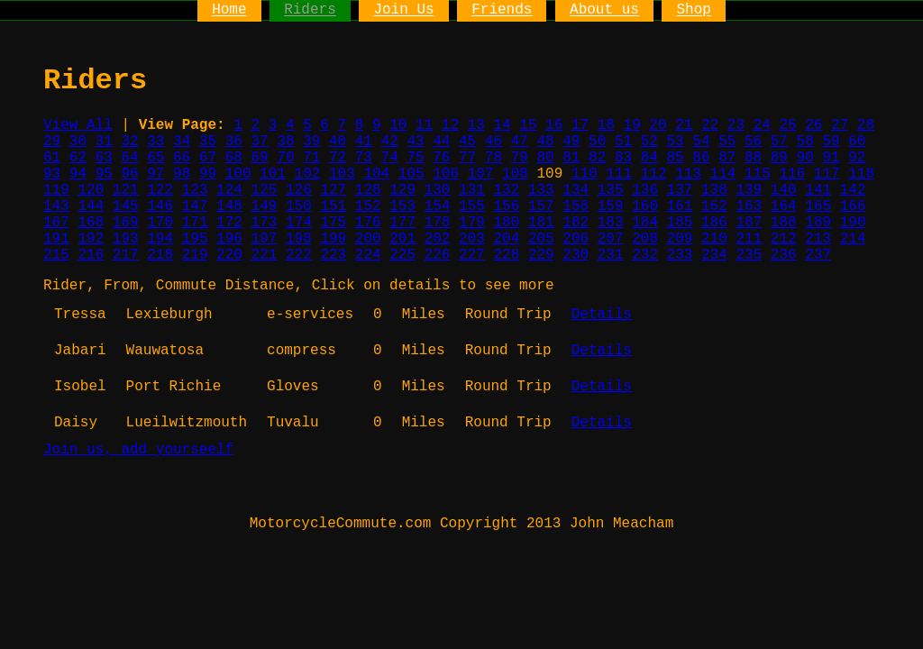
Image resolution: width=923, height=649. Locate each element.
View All (78, 125)
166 (853, 206)
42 (389, 141)
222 (299, 255)
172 (229, 223)
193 (126, 239)
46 (493, 141)
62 (78, 158)
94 (78, 174)
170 (160, 223)
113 (688, 174)
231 (611, 255)
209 (680, 239)
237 (818, 255)
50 (597, 141)
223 (333, 255)
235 (749, 255)
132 (506, 190)
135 (611, 190)
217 (126, 255)
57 (779, 141)
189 (818, 223)
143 (56, 206)
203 (472, 239)
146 (160, 206)
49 (571, 141)
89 (779, 158)
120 (91, 190)
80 (544, 158)
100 (238, 174)
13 (476, 125)
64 (129, 158)
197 (264, 239)
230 (575, 255)
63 (104, 158)
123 (195, 190)
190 (853, 223)
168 (91, 223)
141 (818, 190)
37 (260, 141)
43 (415, 141)
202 (438, 239)
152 (368, 206)
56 (753, 141)
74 (389, 158)
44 (441, 141)
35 (207, 141)
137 (680, 190)
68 (233, 158)
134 (575, 190)
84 (649, 158)
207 (611, 239)
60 (856, 141)
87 (727, 158)
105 (411, 174)
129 (402, 190)
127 (333, 190)
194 (160, 239)
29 (51, 141)
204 (506, 239)
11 (424, 125)
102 (308, 174)
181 (541, 223)
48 (544, 141)
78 (493, 158)
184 (645, 223)
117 (827, 174)
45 (467, 141)
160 (645, 206)
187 (749, 223)
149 (264, 206)
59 (830, 141)
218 (160, 255)
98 (181, 174)
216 (91, 255)
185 (680, 223)
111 (619, 174)
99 (207, 174)
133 (541, 190)
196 (229, 239)
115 (758, 174)
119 (56, 190)
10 (398, 125)
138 (714, 190)
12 (450, 125)
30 (78, 141)
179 (472, 223)
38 (285, 141)
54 (700, 141)
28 (865, 125)
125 (264, 190)
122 (160, 190)
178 (438, 223)
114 (723, 174)
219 (195, 255)
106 (446, 174)
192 (91, 239)
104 (376, 174)
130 (438, 190)
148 (229, 206)
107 (481, 174)
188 (784, 223)
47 (519, 141)
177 (402, 223)
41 (363, 141)
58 (805, 141)
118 (861, 174)
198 (299, 239)
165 (818, 206)
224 (368, 255)
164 (784, 206)
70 (285, 158)
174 (299, 223)
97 (155, 174)
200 (368, 239)
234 (714, 255)
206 (575, 239)
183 (611, 223)
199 (333, 239)
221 (264, 255)
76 (441, 158)
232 (645, 255)
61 (51, 158)
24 (762, 125)
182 (575, 223)
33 (155, 141)
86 (700, 158)
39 (311, 141)
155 (472, 206)
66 (181, 158)
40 (337, 141)
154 (438, 206)
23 (736, 125)
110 (584, 174)
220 (229, 255)
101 (273, 174)
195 (195, 239)
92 (856, 158)
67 (207, 158)
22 (709, 125)
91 (830, 158)
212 (784, 239)
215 (56, 255)
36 (233, 141)
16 (553, 125)
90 (805, 158)
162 (714, 206)
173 (264, 223)
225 (402, 255)
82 (597, 158)
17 (580, 125)
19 (632, 125)
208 (645, 239)
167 (56, 223)
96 (129, 174)
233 (680, 255)
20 (657, 125)
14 (501, 125)
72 (337, 158)
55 (727, 141)
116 (792, 174)
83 (623, 158)
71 (311, 158)
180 (506, 223)
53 (675, 141)
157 (541, 206)
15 (527, 125)
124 (229, 190)
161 (680, 206)
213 (818, 239)
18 (606, 125)
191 (56, 239)
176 (368, 223)
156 (506, 206)
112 (654, 174)
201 (402, 239)
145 (126, 206)
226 (438, 255)
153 (402, 206)
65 (155, 158)
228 (506, 255)
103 (342, 174)
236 (784, 255)
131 (472, 190)
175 (333, 223)
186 (714, 223)
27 (839, 125)
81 (571, 158)
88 (753, 158)
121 (126, 190)
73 (363, 158)
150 (299, 206)
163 (749, 206)
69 (260, 158)
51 (623, 141)
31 (104, 141)
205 (541, 239)
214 (853, 239)
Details (601, 314)
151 (333, 206)
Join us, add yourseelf (138, 450)
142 (853, 190)
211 (749, 239)
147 (195, 206)
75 (415, 158)
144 (91, 206)
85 (675, 158)
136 (645, 190)
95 (104, 174)
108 (515, 174)
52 (649, 141)
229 (541, 255)
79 (519, 158)
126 (299, 190)
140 (784, 190)
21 (683, 125)
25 (787, 125)
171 (195, 223)
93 (51, 174)
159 (611, 206)
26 (813, 125)
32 (129, 141)
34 (181, 141)
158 (575, 206)
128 (368, 190)
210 (714, 239)
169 (126, 223)
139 (749, 190)
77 (467, 158)
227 (472, 255)
